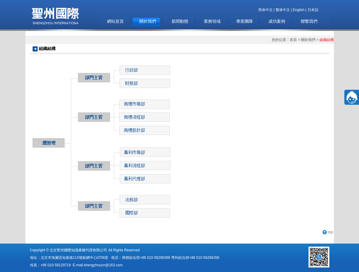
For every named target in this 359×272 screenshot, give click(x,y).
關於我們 (147, 21)
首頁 (293, 40)
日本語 (313, 10)
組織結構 (327, 40)
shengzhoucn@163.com (103, 265)
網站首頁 (115, 21)
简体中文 (265, 10)
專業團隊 (244, 21)
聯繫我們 (309, 21)
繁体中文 (283, 10)
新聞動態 (180, 21)
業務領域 (212, 21)
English (298, 10)
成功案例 (276, 21)
